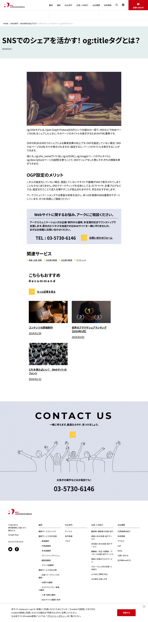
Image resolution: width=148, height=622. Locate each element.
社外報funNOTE (124, 517)
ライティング (81, 260)
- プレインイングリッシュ (49, 512)
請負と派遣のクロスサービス (102, 517)
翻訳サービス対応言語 (48, 493)
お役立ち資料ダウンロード (49, 585)
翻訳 (51, 5)
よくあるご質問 (44, 571)
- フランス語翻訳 (46, 522)
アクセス (121, 498)
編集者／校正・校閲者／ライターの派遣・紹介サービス (102, 509)
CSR (119, 502)
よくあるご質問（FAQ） (99, 531)
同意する (126, 612)
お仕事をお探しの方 (99, 536)
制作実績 (75, 15)
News (120, 507)
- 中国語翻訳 (45, 502)
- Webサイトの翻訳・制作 (49, 556)
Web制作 (68, 5)
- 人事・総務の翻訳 (47, 551)
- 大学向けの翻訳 (46, 561)
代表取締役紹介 (124, 488)
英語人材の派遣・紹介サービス (101, 494)
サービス (24, 15)
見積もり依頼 (44, 590)
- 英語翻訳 (44, 498)
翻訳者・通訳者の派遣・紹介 (102, 488)
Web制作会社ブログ (28, 23)
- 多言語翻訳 (45, 507)
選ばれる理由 (44, 566)
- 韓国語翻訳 (45, 517)
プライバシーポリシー (56, 616)
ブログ (124, 15)
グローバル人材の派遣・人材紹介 (101, 525)
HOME (5, 23)
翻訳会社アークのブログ (48, 595)
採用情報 (107, 5)
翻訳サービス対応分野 (48, 527)
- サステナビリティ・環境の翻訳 (49, 545)
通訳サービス (44, 600)
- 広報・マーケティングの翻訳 (49, 533)
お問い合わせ (123, 512)
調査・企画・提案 (35, 260)
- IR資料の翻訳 (46, 539)
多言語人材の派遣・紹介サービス (101, 502)
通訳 (59, 5)
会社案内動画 (51, 260)
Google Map (13, 491)
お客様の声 (43, 576)
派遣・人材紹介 (82, 5)
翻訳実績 (42, 580)
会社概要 (96, 5)
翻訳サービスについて (47, 488)
